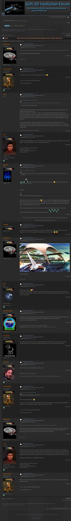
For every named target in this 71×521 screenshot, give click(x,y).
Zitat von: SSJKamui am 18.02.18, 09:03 (28, 100)
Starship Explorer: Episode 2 (40, 376)
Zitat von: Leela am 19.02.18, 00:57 (27, 170)
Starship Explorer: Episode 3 (54, 376)
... (6, 35)
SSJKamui (6, 44)
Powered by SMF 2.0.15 (21, 514)
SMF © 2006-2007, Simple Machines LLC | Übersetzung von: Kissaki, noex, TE (42, 514)
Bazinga (21, 80)
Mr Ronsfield (7, 69)
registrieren (23, 20)
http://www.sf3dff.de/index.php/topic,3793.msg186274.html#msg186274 (41, 327)
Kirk (4, 135)
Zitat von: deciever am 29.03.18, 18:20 (28, 392)
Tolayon (5, 224)
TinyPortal (33, 518)
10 (13, 35)
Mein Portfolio (23, 59)
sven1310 (6, 336)
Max (4, 283)
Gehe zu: (48, 508)
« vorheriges (64, 33)
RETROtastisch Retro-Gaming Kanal (28, 373)
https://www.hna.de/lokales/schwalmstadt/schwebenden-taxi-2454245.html (38, 425)
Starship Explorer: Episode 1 (26, 376)
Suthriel (5, 164)
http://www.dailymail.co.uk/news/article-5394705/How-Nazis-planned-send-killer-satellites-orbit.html (44, 50)
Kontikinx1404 (7, 311)
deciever (6, 362)
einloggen (16, 20)
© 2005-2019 (37, 518)
